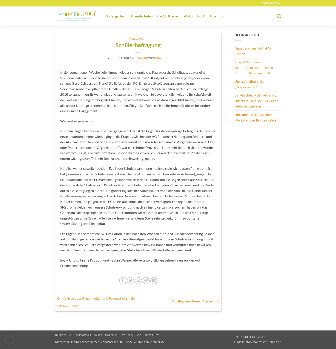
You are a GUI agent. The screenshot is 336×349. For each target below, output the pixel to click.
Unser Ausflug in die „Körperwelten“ (249, 84)
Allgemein (138, 38)
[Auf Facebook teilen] (122, 280)
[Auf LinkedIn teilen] (153, 280)
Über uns (218, 16)
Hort (202, 16)
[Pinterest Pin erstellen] (146, 280)
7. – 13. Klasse (169, 16)
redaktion (161, 57)
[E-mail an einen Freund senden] (138, 280)
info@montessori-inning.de (263, 342)
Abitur (189, 16)
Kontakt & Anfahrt (88, 335)
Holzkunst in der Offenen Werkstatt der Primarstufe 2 (255, 117)
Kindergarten (116, 16)
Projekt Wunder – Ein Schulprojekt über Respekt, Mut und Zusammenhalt (254, 67)
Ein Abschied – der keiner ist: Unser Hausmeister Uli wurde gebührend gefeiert (256, 100)
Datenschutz (115, 335)
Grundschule (142, 16)
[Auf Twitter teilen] (130, 280)
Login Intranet (147, 335)
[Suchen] (279, 16)
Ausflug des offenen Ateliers (196, 301)
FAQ (130, 335)
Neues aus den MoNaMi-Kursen (252, 51)
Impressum (63, 335)
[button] (9, 339)
